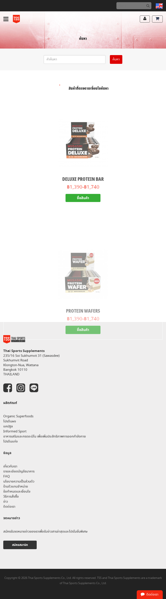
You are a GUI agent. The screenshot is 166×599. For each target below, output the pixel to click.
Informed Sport (14, 431)
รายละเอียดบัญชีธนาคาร (19, 471)
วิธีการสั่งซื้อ (11, 496)
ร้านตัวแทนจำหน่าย (15, 486)
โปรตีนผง (9, 421)
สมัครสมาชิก (20, 545)
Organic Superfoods (18, 416)
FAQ (6, 476)
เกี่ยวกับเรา (10, 466)
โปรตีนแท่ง (10, 441)
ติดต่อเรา (9, 506)
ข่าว (5, 501)
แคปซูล (8, 426)
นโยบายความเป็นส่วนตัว (18, 481)
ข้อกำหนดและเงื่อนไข (16, 491)
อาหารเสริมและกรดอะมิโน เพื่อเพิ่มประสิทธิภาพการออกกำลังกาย (44, 436)
